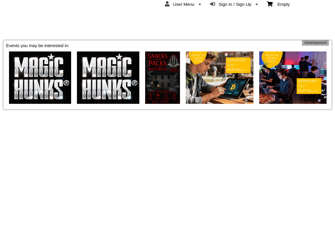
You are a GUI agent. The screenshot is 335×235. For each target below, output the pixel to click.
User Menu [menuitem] (183, 4)
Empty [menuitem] (278, 4)
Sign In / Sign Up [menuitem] (234, 4)
